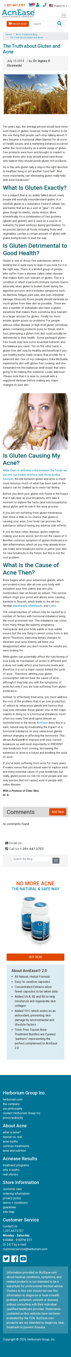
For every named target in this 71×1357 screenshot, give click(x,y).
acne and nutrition (14, 1150)
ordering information (16, 1193)
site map (8, 1212)
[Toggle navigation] (64, 15)
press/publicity (13, 1118)
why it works (11, 1170)
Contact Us (10, 1226)
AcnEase (42, 722)
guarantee (9, 1207)
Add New (58, 812)
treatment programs (16, 1165)
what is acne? (12, 1132)
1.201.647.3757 (14, 5)
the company (11, 1104)
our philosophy (12, 1108)
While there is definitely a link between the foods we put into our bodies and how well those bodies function (35, 475)
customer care (12, 1189)
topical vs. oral (12, 1137)
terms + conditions (15, 1203)
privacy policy (12, 1198)
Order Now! (18, 23)
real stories (10, 1174)
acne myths (10, 1141)
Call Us (24, 849)
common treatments (16, 1146)
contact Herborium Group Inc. (22, 1113)
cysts (52, 605)
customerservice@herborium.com (25, 1249)
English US (57, 5)
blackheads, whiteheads (27, 605)
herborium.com (12, 1099)
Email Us (13, 843)
